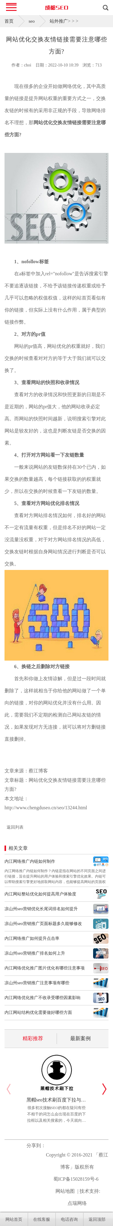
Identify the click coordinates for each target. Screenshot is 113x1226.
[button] (104, 1089)
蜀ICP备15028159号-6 (76, 1179)
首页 (9, 21)
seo (32, 21)
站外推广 (59, 21)
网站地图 (65, 1191)
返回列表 (15, 827)
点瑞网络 (77, 1203)
